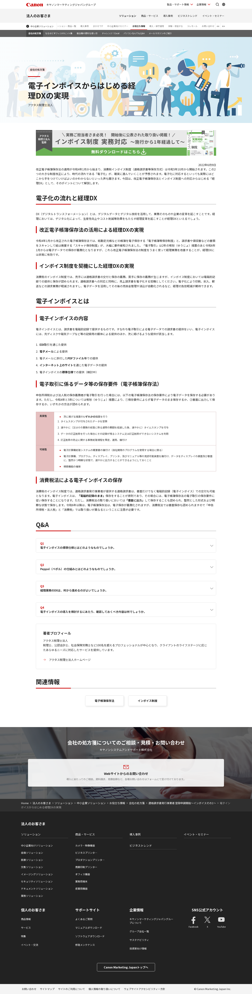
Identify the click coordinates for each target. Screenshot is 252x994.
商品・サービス (149, 16)
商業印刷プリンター (86, 867)
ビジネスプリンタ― (86, 852)
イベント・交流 (29, 945)
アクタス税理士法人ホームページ (70, 660)
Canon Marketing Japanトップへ (126, 967)
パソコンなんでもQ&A (134, 33)
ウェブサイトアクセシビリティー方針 (144, 989)
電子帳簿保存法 (104, 701)
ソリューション (127, 16)
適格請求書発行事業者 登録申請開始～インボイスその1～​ (182, 803)
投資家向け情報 (138, 948)
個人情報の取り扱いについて (104, 989)
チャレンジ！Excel (110, 33)
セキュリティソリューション (37, 881)
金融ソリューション (32, 852)
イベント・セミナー (213, 16)
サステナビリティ (139, 940)
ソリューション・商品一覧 (63, 26)
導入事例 (168, 16)
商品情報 (26, 919)
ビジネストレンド (187, 16)
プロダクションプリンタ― (90, 860)
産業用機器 (81, 888)
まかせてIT (98, 26)
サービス (26, 927)
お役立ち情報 (138, 26)
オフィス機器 (82, 874)
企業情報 (137, 909)
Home (25, 803)
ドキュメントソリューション (37, 888)
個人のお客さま (33, 909)
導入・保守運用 (156, 26)
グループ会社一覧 (139, 931)
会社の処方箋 (34, 33)
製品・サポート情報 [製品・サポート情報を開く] (178, 4)
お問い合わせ (208, 26)
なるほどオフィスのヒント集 (58, 33)
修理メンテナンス (85, 945)
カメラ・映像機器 (85, 845)
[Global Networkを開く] (224, 4)
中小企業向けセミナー (117, 26)
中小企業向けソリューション (37, 845)
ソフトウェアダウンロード (90, 936)
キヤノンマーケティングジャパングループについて (151, 920)
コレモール (192, 26)
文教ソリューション (32, 867)
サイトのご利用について (71, 989)
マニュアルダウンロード (88, 927)
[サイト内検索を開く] (217, 4)
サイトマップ (47, 989)
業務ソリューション (32, 895)
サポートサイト (87, 909)
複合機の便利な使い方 (87, 33)
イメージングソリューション (37, 874)
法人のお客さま (38, 15)
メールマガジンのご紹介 (160, 33)
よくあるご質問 (83, 919)
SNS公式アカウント (207, 909)
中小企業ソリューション (42, 26)
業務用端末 (81, 881)
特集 (23, 936)
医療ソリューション (32, 860)
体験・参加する (175, 26)
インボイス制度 (147, 701)
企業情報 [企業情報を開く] (201, 4)
